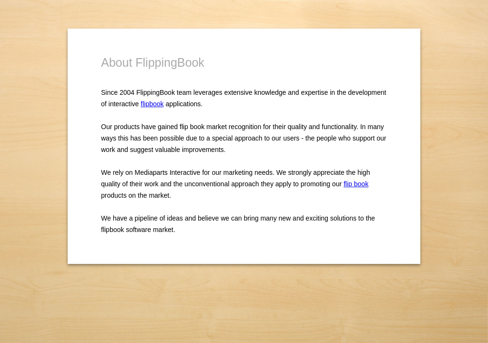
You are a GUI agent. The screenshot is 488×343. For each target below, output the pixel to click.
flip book (356, 184)
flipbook (152, 104)
